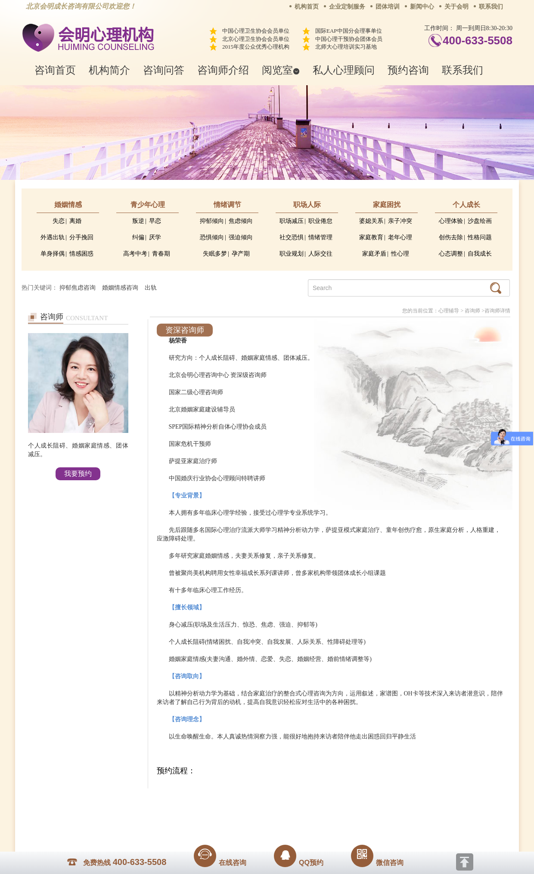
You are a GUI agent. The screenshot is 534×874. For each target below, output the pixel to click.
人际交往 (320, 253)
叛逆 (138, 221)
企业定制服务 (347, 6)
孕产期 (241, 253)
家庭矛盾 (374, 253)
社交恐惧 (291, 237)
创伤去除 (451, 237)
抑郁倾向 (212, 221)
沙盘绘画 (480, 221)
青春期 (161, 253)
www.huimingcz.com (261, 821)
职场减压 (291, 221)
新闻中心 (422, 6)
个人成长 (466, 204)
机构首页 (307, 6)
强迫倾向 (241, 237)
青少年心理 (147, 204)
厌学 (155, 237)
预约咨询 (408, 70)
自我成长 (480, 253)
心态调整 (451, 253)
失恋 (59, 221)
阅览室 (281, 70)
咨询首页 (55, 70)
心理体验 (451, 221)
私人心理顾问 (344, 70)
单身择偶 (52, 253)
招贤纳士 (250, 801)
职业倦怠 (320, 221)
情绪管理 (320, 237)
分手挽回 (81, 237)
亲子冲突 (400, 221)
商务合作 (215, 801)
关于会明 (456, 6)
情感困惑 (81, 253)
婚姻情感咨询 (120, 287)
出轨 (151, 287)
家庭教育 (371, 237)
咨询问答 (163, 70)
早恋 (155, 221)
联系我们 (491, 6)
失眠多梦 (215, 253)
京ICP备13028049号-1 (299, 813)
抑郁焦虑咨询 (77, 287)
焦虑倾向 (241, 221)
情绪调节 (227, 204)
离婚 (75, 221)
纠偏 (138, 237)
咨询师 (472, 311)
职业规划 (291, 253)
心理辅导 (448, 311)
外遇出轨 (52, 237)
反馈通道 (285, 801)
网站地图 (319, 801)
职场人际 (307, 204)
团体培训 (388, 6)
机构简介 (109, 70)
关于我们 (180, 801)
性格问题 (480, 237)
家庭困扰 (386, 204)
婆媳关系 (371, 221)
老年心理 (400, 237)
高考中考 (135, 253)
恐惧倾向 (212, 237)
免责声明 (354, 801)
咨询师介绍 (223, 70)
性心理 (400, 253)
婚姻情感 (68, 204)
